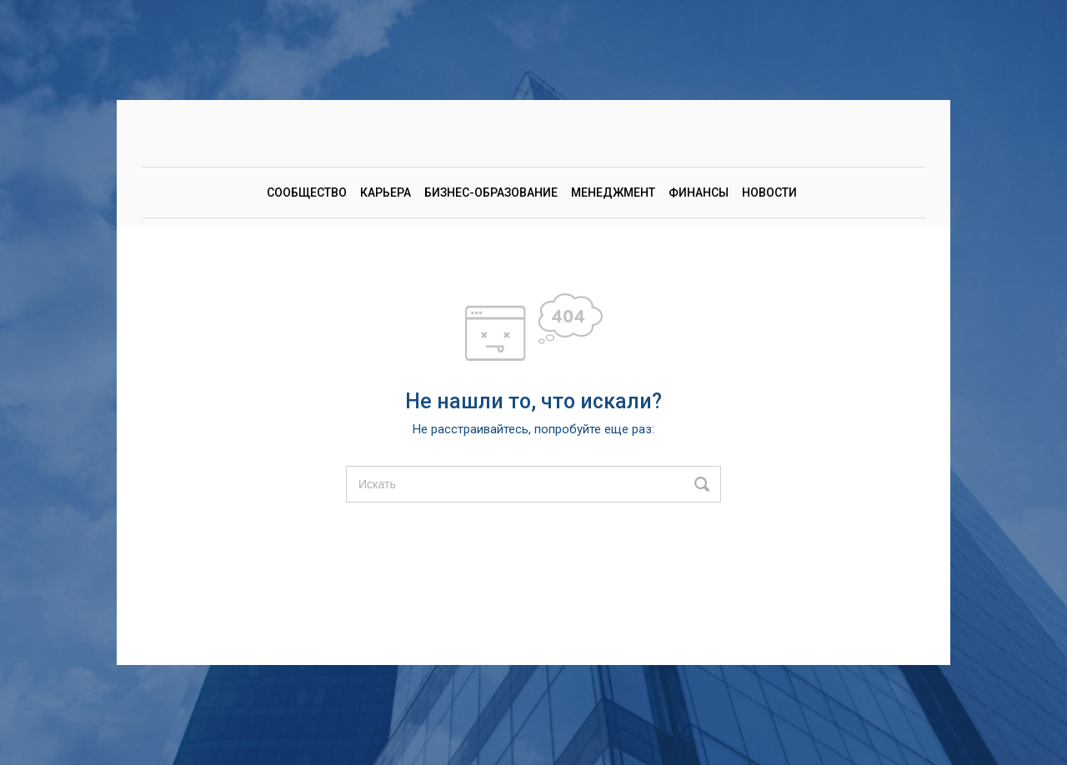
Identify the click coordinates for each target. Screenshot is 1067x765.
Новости (769, 192)
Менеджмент (613, 192)
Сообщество (307, 192)
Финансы (699, 192)
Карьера (385, 192)
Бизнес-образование (491, 192)
